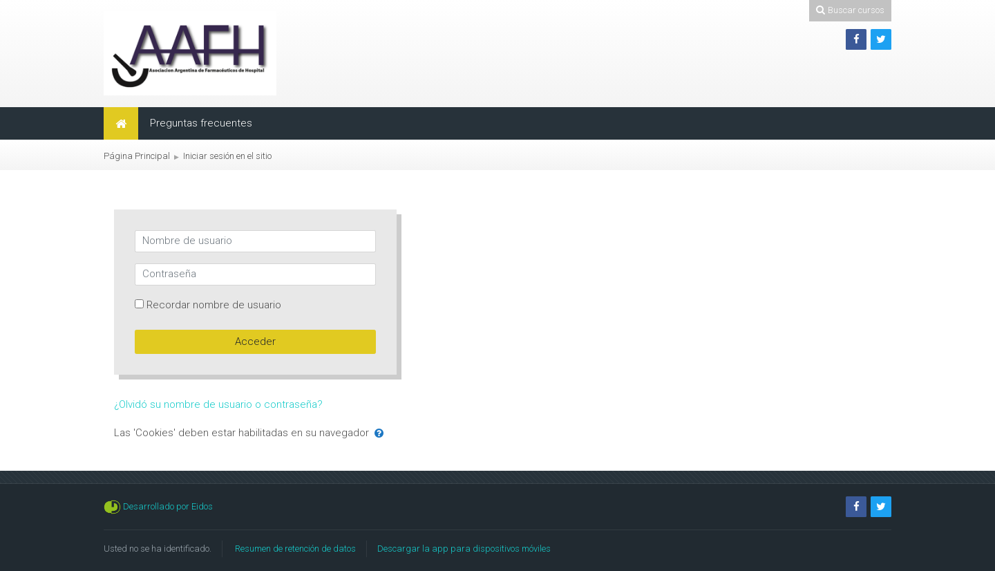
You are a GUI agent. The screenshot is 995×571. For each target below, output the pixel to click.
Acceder (255, 341)
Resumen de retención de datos (295, 548)
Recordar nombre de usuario (213, 305)
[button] (379, 433)
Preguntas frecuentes (201, 123)
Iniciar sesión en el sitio (227, 156)
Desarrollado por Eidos (168, 506)
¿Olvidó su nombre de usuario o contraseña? (218, 404)
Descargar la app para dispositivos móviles (464, 548)
